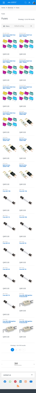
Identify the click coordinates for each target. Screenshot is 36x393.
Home (3, 8)
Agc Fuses (5, 189)
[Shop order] (23, 26)
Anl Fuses (21, 111)
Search (25, 2)
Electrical (10, 8)
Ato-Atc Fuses (6, 33)
